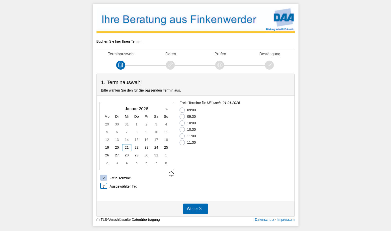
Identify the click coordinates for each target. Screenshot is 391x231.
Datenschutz (264, 220)
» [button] (166, 109)
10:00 (188, 123)
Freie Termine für (210, 103)
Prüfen (220, 54)
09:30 (188, 116)
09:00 (188, 110)
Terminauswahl (121, 54)
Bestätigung (269, 54)
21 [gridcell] (127, 147)
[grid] (136, 136)
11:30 (188, 142)
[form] (196, 145)
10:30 (188, 129)
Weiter (192, 209)
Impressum (285, 220)
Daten (170, 54)
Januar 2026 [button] (136, 109)
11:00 (188, 136)
